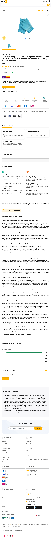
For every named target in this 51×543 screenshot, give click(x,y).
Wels (3, 509)
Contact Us (4, 443)
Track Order (5, 452)
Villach (3, 506)
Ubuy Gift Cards (30, 455)
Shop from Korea (44, 524)
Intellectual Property (7, 448)
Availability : (5, 69)
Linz (2, 497)
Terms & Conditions (7, 533)
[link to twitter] (29, 38)
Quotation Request (6, 446)
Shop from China (6, 526)
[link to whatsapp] (21, 38)
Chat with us (17, 210)
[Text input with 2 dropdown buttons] (21, 5)
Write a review (5, 378)
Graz (3, 495)
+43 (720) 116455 (32, 501)
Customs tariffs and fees (8, 455)
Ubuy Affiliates (29, 462)
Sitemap (4, 450)
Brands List (29, 443)
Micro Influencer (5, 459)
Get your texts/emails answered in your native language (38, 496)
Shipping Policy (5, 457)
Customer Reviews (30, 446)
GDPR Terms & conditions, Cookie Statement (37, 459)
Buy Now (20, 112)
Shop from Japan (23, 524)
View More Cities (6, 511)
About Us (4, 441)
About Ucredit (29, 452)
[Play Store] (38, 508)
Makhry (3, 10)
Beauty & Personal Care (12, 8)
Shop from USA (6, 524)
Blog (27, 457)
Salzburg (4, 500)
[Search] (48, 5)
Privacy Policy (16, 533)
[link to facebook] (25, 38)
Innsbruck (4, 502)
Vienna (3, 493)
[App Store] (30, 508)
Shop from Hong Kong (34, 524)
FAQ (27, 450)
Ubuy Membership (6, 462)
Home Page (4, 8)
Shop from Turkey (16, 526)
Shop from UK (14, 524)
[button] (40, 1)
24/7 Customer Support (36, 493)
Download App (30, 441)
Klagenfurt (4, 504)
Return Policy (29, 448)
